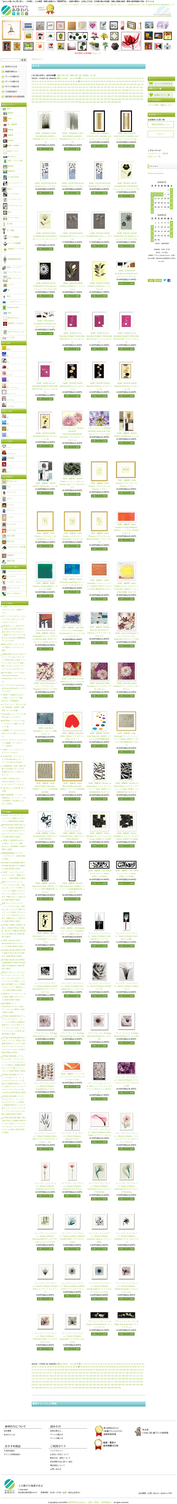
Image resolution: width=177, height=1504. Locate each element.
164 (108, 90)
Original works (10, 307)
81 (53, 84)
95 (89, 84)
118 (54, 87)
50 (87, 81)
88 (71, 84)
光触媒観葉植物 (12, 259)
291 (119, 102)
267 (33, 102)
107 (127, 84)
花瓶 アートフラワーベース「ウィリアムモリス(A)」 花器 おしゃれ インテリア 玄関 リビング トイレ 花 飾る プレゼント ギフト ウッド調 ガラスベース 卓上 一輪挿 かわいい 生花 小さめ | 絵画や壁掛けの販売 (14, 912)
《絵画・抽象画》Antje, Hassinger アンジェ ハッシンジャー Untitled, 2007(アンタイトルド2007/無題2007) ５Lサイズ (126, 739)
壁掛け (7, 189)
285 (98, 102)
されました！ (88, 53)
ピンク (7, 375)
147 (47, 90)
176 (40, 93)
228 (116, 96)
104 (117, 84)
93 (84, 84)
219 (83, 96)
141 (137, 87)
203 (137, 93)
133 (108, 87)
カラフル (8, 400)
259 (116, 99)
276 (65, 102)
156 (80, 90)
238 (40, 99)
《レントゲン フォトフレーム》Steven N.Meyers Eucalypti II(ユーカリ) (45, 1086)
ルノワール (9, 524)
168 (123, 90)
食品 (6, 296)
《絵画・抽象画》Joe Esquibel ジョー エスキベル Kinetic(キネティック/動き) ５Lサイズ (72, 931)
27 (140, 78)
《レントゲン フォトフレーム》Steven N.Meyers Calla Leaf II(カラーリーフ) (99, 936)
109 (135, 84)
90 (76, 84)
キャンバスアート (13, 183)
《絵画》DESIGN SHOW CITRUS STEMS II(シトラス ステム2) (99, 286)
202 (134, 93)
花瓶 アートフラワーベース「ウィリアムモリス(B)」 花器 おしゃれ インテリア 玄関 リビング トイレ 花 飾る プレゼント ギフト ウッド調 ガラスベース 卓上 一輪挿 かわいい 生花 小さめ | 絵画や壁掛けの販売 (14, 891)
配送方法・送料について (118, 4)
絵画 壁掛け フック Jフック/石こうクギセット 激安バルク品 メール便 (13, 724)
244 (62, 99)
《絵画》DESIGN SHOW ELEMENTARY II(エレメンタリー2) (99, 236)
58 (107, 81)
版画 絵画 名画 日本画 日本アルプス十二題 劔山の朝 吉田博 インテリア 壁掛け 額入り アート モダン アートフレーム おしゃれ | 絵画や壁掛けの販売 (14, 830)
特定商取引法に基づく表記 (136, 4)
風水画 (8, 166)
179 (51, 93)
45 (74, 81)
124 (76, 87)
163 (105, 90)
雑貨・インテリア (12, 267)
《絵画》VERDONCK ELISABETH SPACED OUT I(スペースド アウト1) (126, 274)
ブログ (172, 4)
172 (137, 90)
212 (58, 96)
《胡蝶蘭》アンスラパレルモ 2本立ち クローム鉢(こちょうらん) (13, 733)
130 (98, 87)
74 (35, 84)
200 (126, 93)
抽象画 (8, 135)
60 (112, 81)
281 (83, 102)
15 (109, 78)
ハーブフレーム (12, 199)
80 (51, 84)
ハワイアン (9, 454)
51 (89, 81)
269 (40, 102)
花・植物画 (10, 124)
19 (119, 78)
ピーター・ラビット (12, 582)
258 (112, 99)
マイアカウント (67, 4)
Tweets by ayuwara (155, 173)
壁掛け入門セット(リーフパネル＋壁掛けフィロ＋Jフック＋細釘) (13, 647)
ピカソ (7, 498)
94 (87, 84)
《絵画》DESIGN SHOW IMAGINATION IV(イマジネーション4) (45, 436)
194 (105, 93)
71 (141, 81)
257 (108, 99)
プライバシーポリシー (87, 4)
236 (33, 99)
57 (105, 81)
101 (106, 84)
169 (126, 90)
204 (141, 93)
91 (79, 84)
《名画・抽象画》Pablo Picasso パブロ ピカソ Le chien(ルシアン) (126, 483)
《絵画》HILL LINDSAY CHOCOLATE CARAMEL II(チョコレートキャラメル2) (99, 136)
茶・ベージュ (10, 387)
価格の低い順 (62, 75)
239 (43, 99)
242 (54, 99)
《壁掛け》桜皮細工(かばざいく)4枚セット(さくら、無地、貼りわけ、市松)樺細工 (13, 698)
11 (99, 78)
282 (87, 102)
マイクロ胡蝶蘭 (12, 243)
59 (110, 81)
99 (100, 84)
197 (116, 93)
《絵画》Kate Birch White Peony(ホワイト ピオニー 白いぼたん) (126, 686)
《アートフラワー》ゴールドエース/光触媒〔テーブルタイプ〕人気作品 (14, 743)
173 (141, 90)
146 (43, 90)
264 (134, 99)
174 (33, 93)
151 (62, 90)
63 (120, 81)
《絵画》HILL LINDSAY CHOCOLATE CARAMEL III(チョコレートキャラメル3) (126, 136)
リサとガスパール (12, 571)
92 (81, 84)
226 (108, 96)
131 (101, 87)
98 (97, 84)
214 (65, 96)
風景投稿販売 (165, 4)
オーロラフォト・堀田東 (158, 153)
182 (62, 93)
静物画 (8, 130)
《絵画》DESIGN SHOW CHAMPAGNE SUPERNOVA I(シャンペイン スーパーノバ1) (126, 186)
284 (94, 102)
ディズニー (9, 576)
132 (105, 87)
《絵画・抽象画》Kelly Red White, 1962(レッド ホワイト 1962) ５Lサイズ (72, 736)
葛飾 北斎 (8, 561)
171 (134, 90)
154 (72, 90)
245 (65, 99)
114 (40, 87)
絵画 (6, 109)
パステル (8, 406)
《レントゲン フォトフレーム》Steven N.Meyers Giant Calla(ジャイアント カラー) (99, 1132)
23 (130, 78)
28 (142, 78)
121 (65, 87)
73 (33, 84)
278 (72, 102)
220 (87, 96)
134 (112, 87)
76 (40, 84)
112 (33, 87)
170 (130, 90)
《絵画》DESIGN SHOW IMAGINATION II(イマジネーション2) (99, 386)
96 (92, 84)
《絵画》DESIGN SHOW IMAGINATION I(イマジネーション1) (72, 386)
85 (64, 84)
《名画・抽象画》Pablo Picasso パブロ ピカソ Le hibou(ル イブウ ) (99, 486)
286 (101, 102)
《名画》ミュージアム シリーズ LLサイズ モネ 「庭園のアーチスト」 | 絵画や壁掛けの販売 (13, 875)
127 (87, 87)
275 (62, 102)
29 (33, 81)
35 (48, 81)
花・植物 (8, 230)
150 (58, 90)
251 (87, 99)
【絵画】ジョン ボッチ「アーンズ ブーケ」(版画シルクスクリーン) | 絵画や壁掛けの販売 (13, 818)
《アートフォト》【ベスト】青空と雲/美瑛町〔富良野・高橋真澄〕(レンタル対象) (14, 707)
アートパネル (11, 218)
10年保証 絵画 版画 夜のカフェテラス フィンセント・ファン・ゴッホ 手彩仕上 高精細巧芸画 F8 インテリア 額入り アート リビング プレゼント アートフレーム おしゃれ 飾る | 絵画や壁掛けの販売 (13, 1025)
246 (69, 99)
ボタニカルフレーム (13, 332)
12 (101, 78)
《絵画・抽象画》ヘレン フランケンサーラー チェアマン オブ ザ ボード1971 (72, 1077)
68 (133, 81)
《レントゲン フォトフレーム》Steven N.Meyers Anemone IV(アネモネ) (72, 1186)
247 (72, 99)
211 (54, 96)
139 (130, 87)
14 (106, 78)
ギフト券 (8, 337)
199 (123, 93)
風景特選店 (156, 4)
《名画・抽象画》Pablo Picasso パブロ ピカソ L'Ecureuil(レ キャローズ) (72, 536)
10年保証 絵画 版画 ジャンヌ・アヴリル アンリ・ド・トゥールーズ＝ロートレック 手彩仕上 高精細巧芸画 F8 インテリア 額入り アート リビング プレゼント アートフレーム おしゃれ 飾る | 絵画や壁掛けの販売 (13, 1105)
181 (58, 93)
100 (102, 84)
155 (76, 90)
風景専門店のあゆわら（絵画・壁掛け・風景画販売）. (90, 1502)
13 (104, 78)
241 (51, 99)
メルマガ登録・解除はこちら (160, 105)
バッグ (8, 284)
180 (54, 93)
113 (36, 87)
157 (83, 90)
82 (56, 84)
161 (98, 90)
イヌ (6, 466)
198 (119, 93)
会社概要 (149, 4)
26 (137, 78)
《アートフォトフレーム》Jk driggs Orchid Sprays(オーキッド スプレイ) (99, 1324)
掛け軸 (7, 224)
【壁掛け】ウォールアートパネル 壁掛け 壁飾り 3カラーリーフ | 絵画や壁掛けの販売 (14, 997)
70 (138, 81)
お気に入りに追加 (45, 149)
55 (100, 81)
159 (90, 90)
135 (116, 87)
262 (126, 99)
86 (66, 84)
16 (111, 78)
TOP (33, 59)
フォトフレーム (12, 272)
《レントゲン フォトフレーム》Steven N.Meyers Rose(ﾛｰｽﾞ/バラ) (99, 986)
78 (45, 84)
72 (143, 81)
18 (117, 78)
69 (136, 81)
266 (141, 99)
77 (43, 84)
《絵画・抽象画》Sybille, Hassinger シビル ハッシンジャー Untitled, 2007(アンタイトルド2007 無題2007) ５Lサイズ (99, 586)
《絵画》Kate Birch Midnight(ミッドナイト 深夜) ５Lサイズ (45, 731)
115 (43, 87)
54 (97, 81)
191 (94, 93)
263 (130, 99)
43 (69, 81)
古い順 (93, 75)
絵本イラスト (11, 151)
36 (51, 81)
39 (58, 81)
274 (58, 102)
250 (83, 99)
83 (58, 84)
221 (90, 96)
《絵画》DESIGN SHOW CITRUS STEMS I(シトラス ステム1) (72, 286)
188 (83, 93)
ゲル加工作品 (11, 177)
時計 (7, 212)
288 (108, 102)
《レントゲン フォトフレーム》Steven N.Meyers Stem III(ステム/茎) (126, 936)
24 (132, 78)
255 (101, 99)
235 (141, 96)
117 (51, 87)
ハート (7, 447)
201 (130, 93)
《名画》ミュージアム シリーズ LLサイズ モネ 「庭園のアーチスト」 (13, 610)
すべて (40, 59)
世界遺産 (8, 458)
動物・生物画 (11, 145)
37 (53, 81)
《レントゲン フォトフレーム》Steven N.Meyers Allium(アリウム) (72, 1136)
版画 (7, 313)
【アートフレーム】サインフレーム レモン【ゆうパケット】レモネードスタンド (14, 619)
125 (80, 87)
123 (72, 87)
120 (62, 87)
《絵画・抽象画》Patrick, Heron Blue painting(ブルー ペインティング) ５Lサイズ (72, 582)
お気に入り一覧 (154, 156)
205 (33, 96)
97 (94, 84)
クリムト (8, 505)
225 (105, 96)
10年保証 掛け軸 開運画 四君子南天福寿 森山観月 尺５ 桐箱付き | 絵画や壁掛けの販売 (13, 865)
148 (51, 90)
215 (69, 96)
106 (124, 84)
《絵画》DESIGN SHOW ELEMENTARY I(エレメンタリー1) (72, 236)
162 (101, 90)
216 (72, 96)
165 (112, 90)
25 (135, 78)
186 (76, 93)
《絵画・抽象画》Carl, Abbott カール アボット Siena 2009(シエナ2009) (99, 873)
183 (65, 93)
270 (43, 102)
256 (105, 99)
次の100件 (75, 78)
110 (138, 84)
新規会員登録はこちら (161, 124)
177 (43, 93)
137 (123, 87)
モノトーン (9, 394)
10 (96, 78)
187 (80, 93)
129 (94, 87)
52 (92, 81)
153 (69, 90)
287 (105, 102)
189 (87, 93)
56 (102, 81)
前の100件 (62, 78)
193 (101, 93)
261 (123, 99)
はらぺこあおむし (12, 593)
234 (137, 96)
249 (80, 99)
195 (108, 93)
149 (54, 90)
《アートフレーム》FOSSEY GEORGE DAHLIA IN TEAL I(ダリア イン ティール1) (99, 431)
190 (90, 93)
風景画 (8, 113)
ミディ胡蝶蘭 (11, 237)
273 (54, 102)
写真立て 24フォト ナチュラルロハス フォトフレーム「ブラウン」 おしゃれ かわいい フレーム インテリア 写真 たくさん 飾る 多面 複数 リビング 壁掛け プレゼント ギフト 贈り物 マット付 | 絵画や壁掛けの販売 (14, 981)
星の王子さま (11, 318)
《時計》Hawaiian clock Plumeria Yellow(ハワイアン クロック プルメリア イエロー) (13, 781)
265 (137, 99)
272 (51, 102)
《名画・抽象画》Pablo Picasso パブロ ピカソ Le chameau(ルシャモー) (45, 536)
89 (74, 84)
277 (69, 102)
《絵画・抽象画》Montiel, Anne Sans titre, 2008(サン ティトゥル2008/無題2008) (99, 736)
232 (130, 96)
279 (76, 102)
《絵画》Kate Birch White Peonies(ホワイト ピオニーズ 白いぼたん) (99, 686)
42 (66, 81)
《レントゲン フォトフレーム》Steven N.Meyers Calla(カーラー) (126, 986)
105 (120, 84)
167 (119, 90)
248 (76, 99)
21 (124, 78)
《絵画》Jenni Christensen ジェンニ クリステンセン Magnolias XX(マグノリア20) (45, 686)
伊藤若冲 (8, 555)
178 (47, 93)
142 (141, 87)
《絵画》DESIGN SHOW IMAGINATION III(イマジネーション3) (126, 386)
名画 (7, 118)
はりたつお (9, 530)
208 (43, 96)
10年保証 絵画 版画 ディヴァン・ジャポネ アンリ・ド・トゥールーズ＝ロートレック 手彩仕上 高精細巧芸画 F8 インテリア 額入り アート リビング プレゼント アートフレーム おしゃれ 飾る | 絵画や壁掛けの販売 (14, 1083)
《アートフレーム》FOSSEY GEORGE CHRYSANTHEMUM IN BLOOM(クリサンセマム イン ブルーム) (72, 434)
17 (114, 78)
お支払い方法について (102, 4)
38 (56, 81)
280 (80, 102)
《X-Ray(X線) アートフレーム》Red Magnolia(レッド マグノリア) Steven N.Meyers (13, 759)
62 (118, 81)
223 (98, 96)
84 (61, 84)
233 (134, 96)
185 (72, 93)
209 (47, 96)
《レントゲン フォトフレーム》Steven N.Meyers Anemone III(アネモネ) (45, 1186)
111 (142, 84)
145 (40, 90)
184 (69, 93)
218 (80, 96)
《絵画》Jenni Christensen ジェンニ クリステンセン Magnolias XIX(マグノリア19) (126, 636)
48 (81, 81)
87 (69, 84)
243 (58, 99)
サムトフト (9, 492)
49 (84, 81)
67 (130, 81)
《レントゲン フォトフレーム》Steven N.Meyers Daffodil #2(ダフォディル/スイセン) (72, 1286)
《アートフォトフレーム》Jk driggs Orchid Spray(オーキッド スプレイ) (126, 1324)
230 (123, 96)
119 (58, 87)
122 (69, 87)
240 (47, 99)
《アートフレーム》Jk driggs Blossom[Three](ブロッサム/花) (99, 1036)
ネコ (6, 472)
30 (35, 81)
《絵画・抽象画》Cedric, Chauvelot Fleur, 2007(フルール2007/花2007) (45, 836)
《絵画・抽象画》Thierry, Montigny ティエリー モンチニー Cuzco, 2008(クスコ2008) (99, 836)
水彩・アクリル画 (13, 161)
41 (64, 81)
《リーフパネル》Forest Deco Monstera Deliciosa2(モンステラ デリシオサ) (14, 688)
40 (61, 81)
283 (90, 102)
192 (98, 93)
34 (45, 81)
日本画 (8, 140)
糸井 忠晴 (8, 536)
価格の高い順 (75, 75)
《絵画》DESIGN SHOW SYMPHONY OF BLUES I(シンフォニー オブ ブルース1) (126, 236)
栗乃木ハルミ (10, 481)
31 (38, 81)
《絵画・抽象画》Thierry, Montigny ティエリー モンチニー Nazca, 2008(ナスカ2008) (126, 836)
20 (122, 78)
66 (128, 81)
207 (40, 96)
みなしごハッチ (11, 588)
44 (71, 81)
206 (36, 96)
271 (47, 102)
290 (116, 102)
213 (62, 96)
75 (38, 84)
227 (112, 96)
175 (36, 93)
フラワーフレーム (13, 206)
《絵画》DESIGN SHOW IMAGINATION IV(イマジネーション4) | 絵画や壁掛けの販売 (13, 943)
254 (98, 99)
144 (36, 90)
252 (90, 99)
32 (40, 81)
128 (90, 87)
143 (33, 90)
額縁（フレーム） (13, 278)
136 (119, 87)
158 (87, 90)
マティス (8, 510)
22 (127, 78)
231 (126, 96)
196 (112, 93)
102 (109, 84)
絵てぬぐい (10, 156)
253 (94, 99)
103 (113, 84)
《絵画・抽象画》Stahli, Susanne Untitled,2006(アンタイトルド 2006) (45, 586)
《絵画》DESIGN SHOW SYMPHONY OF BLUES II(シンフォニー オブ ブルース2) (45, 286)
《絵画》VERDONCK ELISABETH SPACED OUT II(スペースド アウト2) (45, 324)
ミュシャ (8, 517)
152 (65, 90)
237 (36, 99)
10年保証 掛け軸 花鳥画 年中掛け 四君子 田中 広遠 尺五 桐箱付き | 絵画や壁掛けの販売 (13, 953)
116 (47, 87)
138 (126, 87)
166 (116, 90)
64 (123, 81)
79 (48, 84)
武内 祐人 (8, 541)
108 (131, 84)
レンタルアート (11, 302)
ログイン (160, 134)
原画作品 (9, 171)
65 (125, 81)
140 (134, 87)
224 (101, 96)
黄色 (6, 349)
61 (115, 81)
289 (112, 102)
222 (94, 96)
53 (94, 81)
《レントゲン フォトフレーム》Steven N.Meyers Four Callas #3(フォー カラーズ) (72, 986)
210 (51, 96)
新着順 (85, 75)
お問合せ (76, 4)
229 (119, 96)
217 (76, 96)
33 (43, 81)
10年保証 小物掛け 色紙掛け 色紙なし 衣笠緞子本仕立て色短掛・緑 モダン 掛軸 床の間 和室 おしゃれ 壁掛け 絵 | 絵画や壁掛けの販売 (14, 931)
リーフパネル (11, 194)
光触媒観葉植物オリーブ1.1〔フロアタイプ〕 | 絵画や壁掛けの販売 (13, 856)
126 (83, 87)
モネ (6, 487)
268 (36, 102)
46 (76, 81)
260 (119, 99)
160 (94, 90)
